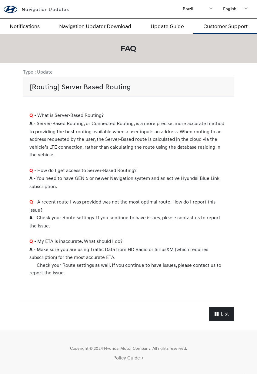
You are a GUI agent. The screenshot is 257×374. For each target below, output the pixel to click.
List (221, 313)
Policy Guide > (128, 358)
